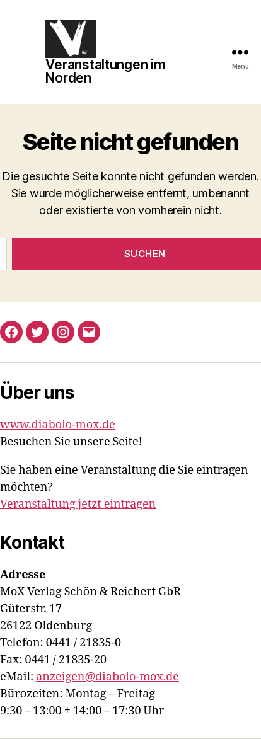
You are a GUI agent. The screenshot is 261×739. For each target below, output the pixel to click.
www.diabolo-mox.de (57, 425)
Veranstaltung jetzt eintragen (78, 504)
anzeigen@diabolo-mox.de (107, 677)
